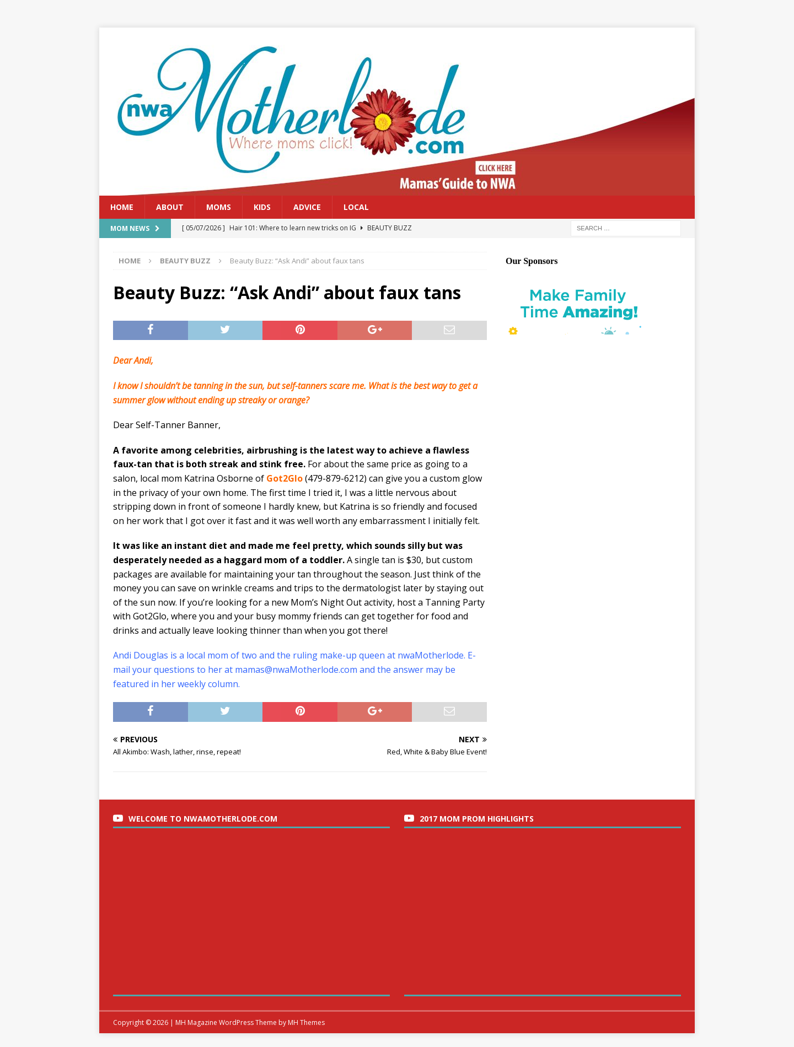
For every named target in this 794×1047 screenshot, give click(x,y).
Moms (218, 207)
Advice (307, 207)
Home (121, 207)
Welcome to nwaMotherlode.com (202, 818)
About (170, 207)
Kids (262, 207)
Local (356, 207)
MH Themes (306, 1022)
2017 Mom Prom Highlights (477, 818)
